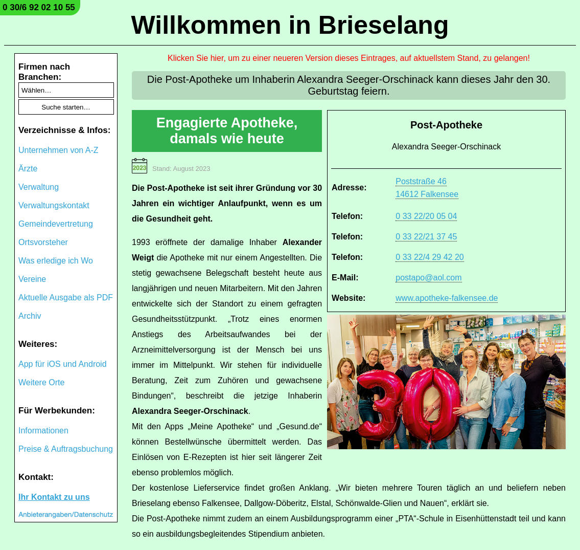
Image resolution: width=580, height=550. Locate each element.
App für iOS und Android (62, 364)
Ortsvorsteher (43, 242)
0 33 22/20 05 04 (426, 216)
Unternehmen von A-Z (58, 150)
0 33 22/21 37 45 (426, 236)
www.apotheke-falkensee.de (447, 298)
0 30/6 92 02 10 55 (39, 7)
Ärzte (27, 168)
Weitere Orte (41, 382)
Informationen (43, 430)
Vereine (32, 279)
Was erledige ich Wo (55, 260)
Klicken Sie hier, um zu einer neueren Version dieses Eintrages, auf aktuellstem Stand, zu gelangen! (349, 58)
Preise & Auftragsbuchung (65, 449)
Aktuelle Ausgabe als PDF (65, 297)
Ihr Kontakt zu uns (54, 497)
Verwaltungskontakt (53, 205)
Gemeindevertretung (55, 223)
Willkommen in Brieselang (290, 25)
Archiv (29, 316)
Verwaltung (38, 187)
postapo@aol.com (428, 277)
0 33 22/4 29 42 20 (429, 257)
